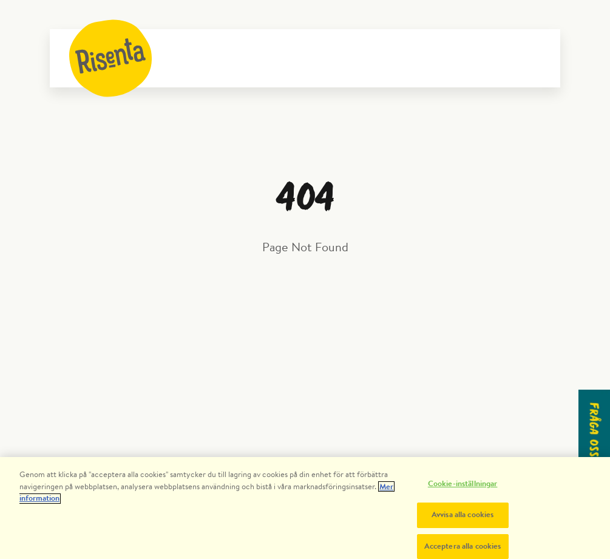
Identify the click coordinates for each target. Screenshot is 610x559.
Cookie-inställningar (463, 488)
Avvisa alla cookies (462, 519)
